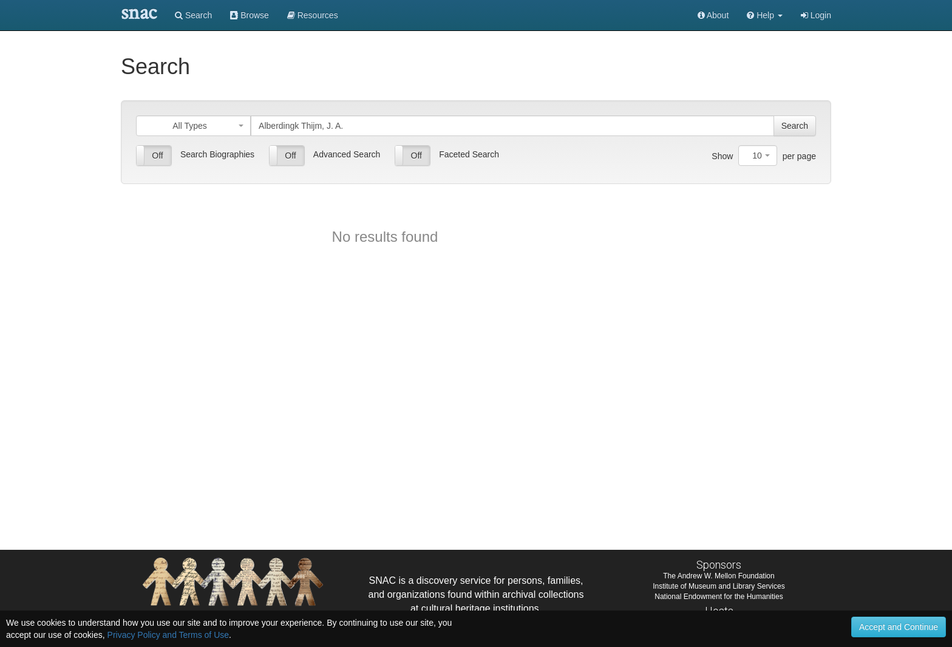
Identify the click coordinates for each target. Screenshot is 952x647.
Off (157, 155)
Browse (249, 15)
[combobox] (193, 125)
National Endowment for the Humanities (718, 596)
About (713, 15)
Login (816, 15)
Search (193, 15)
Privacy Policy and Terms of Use (168, 635)
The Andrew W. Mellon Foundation (718, 576)
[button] (765, 15)
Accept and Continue (898, 627)
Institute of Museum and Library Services (718, 586)
